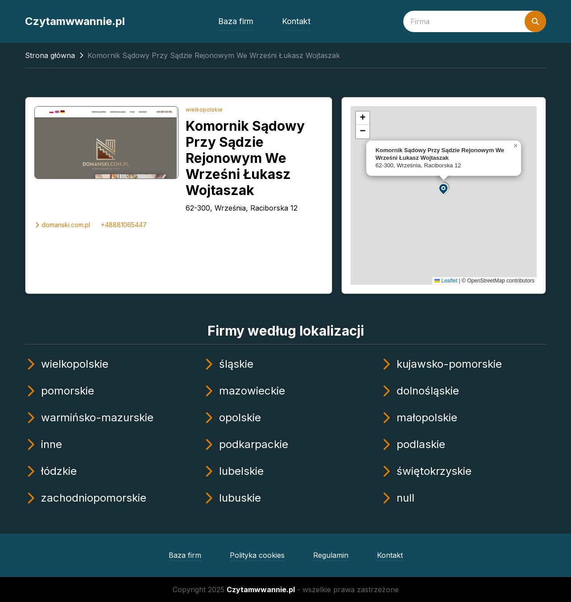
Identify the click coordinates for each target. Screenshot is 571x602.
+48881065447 (124, 224)
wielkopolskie (204, 109)
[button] (444, 188)
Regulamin (330, 555)
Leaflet (445, 281)
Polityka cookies (257, 555)
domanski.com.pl (62, 224)
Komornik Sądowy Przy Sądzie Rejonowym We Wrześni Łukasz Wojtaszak (245, 158)
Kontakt (296, 21)
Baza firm (235, 21)
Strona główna (50, 55)
